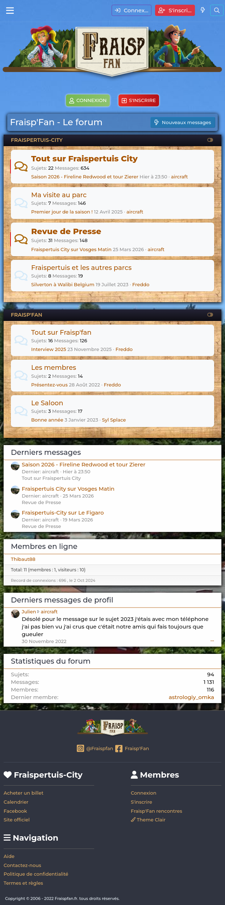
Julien (29, 611)
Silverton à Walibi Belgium (62, 284)
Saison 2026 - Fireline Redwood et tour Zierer (84, 176)
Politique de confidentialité (36, 874)
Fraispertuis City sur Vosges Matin (71, 249)
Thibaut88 (23, 559)
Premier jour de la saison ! (62, 212)
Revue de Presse (66, 231)
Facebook (15, 811)
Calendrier (16, 802)
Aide (9, 856)
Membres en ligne (44, 546)
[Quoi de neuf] (202, 10)
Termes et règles (23, 883)
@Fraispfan (94, 749)
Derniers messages (46, 452)
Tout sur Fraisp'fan (61, 333)
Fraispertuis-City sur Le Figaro (63, 512)
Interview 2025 (48, 349)
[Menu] (9, 11)
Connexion (144, 793)
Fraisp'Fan (131, 749)
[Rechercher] (217, 10)
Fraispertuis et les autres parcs (81, 268)
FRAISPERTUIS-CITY (37, 140)
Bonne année (47, 420)
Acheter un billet (23, 793)
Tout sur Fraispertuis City (84, 159)
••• (212, 640)
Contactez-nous (22, 865)
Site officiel (17, 819)
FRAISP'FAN (26, 315)
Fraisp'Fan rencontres (156, 811)
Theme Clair (148, 819)
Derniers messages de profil (62, 600)
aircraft (179, 176)
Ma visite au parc (59, 195)
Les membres (53, 368)
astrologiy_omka (191, 697)
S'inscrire (141, 802)
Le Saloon (47, 403)
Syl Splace (114, 420)
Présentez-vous (49, 385)
